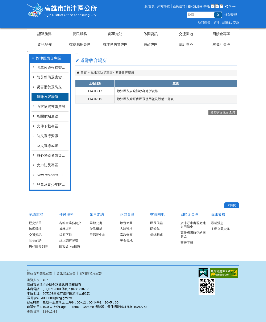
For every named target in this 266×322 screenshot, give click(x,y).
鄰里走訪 (115, 34)
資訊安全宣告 (66, 273)
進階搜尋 (230, 14)
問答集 (155, 229)
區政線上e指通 (69, 246)
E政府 (203, 272)
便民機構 (96, 229)
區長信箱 (179, 6)
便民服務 (80, 34)
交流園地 (186, 34)
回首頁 (150, 6)
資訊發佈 (44, 44)
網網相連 (156, 234)
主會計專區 (221, 44)
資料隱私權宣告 (91, 273)
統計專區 (186, 44)
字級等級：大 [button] (221, 6)
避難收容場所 (47, 97)
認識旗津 (44, 34)
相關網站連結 (47, 116)
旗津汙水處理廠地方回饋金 (193, 224)
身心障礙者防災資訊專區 (52, 155)
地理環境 (35, 229)
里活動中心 (97, 234)
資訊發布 (218, 214)
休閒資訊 (151, 34)
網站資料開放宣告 (39, 273)
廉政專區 (151, 44)
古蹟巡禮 (126, 229)
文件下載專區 (47, 126)
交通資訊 (35, 234)
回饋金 (226, 22)
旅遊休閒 (126, 223)
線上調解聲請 (68, 240)
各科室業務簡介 (70, 223)
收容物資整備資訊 (51, 107)
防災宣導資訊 (47, 136)
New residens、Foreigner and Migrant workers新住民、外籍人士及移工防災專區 (52, 175)
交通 (236, 22)
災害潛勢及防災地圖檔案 (52, 87)
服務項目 (65, 229)
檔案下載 (65, 234)
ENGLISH (195, 6)
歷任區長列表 (38, 246)
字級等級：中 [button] (217, 6)
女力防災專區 (47, 165)
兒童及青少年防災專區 (52, 185)
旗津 (216, 22)
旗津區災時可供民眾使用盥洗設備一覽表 (145, 99)
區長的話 (35, 240)
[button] (218, 15)
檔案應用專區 (80, 44)
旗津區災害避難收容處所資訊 (137, 91)
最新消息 (217, 223)
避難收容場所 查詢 (223, 112)
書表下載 (186, 242)
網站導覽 (163, 6)
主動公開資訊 (220, 229)
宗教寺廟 (126, 234)
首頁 (83, 72)
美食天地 (126, 240)
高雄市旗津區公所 (62, 10)
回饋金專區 (221, 34)
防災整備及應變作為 (52, 77)
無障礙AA (224, 273)
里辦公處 (96, 223)
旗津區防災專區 (115, 44)
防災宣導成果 (47, 146)
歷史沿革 (35, 223)
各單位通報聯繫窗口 (52, 68)
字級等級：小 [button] (213, 6)
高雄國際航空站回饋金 (193, 234)
